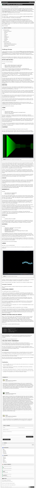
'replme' (31, 293)
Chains (6, 112)
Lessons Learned (6, 41)
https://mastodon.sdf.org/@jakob (10, 379)
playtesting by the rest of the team (8, 79)
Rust (18, 129)
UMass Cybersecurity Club (18, 19)
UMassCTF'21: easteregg (9, 226)
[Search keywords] (17, 443)
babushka (5, 32)
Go (32, 443)
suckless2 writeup (8, 217)
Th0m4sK (11, 227)
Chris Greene (10, 110)
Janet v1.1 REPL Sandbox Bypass (10, 65)
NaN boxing (27, 68)
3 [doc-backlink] (16, 162)
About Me (4, 450)
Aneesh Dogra (19, 65)
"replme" (7, 296)
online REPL (16, 72)
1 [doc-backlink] (21, 72)
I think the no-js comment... (7, 467)
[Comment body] (18, 431)
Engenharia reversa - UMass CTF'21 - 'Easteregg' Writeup (14, 229)
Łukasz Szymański (18, 226)
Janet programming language (14, 68)
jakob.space (5, 2)
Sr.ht (3, 458)
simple (7, 184)
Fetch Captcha (29, 435)
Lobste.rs (4, 457)
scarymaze (6, 34)
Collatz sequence (18, 118)
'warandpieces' (4, 294)
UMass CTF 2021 (22, 8)
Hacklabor (16, 228)
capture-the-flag (15, 6)
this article (19, 17)
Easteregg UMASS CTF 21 (9, 228)
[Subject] (25, 426)
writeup (11, 6)
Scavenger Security (22, 111)
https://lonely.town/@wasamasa (10, 392)
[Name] (10, 426)
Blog (3, 448)
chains (5, 33)
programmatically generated (7, 101)
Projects (4, 449)
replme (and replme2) (7, 31)
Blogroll (4, 459)
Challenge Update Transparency (9, 45)
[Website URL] (18, 428)
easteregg (6, 39)
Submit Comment (6, 438)
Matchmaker (6, 46)
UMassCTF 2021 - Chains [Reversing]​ (11, 111)
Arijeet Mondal (10, 112)
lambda (5, 40)
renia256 (13, 217)
